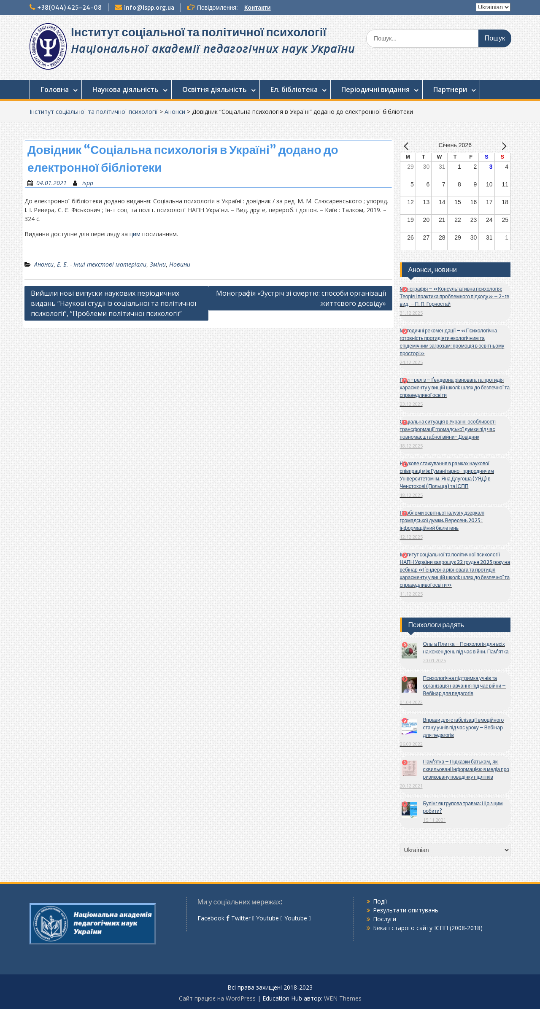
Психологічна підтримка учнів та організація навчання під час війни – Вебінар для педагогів (464, 685)
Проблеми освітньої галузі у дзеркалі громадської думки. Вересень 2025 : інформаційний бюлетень (442, 520)
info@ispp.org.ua (149, 7)
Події (380, 901)
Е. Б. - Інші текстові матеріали (101, 264)
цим (135, 234)
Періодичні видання (375, 89)
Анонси (175, 112)
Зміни (158, 264)
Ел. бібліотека (294, 89)
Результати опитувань (405, 910)
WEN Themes (343, 998)
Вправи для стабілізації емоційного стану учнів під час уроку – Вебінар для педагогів (463, 727)
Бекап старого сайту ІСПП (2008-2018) (428, 928)
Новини (179, 264)
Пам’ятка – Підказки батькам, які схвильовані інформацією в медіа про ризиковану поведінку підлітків (466, 769)
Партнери (450, 89)
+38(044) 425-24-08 (69, 7)
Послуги (384, 919)
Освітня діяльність (214, 89)
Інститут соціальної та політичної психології (198, 32)
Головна (54, 89)
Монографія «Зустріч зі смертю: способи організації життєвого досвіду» (301, 298)
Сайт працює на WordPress (217, 998)
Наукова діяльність (125, 89)
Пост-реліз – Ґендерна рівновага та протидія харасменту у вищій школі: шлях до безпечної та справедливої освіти (455, 387)
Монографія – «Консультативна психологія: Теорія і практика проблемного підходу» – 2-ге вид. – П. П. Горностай (455, 296)
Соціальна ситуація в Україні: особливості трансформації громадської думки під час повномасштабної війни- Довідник (448, 429)
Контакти (257, 7)
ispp (87, 183)
